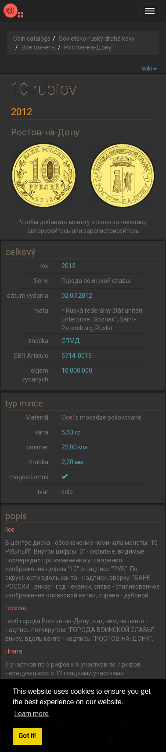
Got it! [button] (27, 736)
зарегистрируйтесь (111, 230)
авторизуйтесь (48, 230)
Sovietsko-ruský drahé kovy (97, 38)
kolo (67, 491)
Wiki (149, 69)
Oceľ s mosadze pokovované (101, 417)
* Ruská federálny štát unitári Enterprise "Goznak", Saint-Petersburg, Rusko (101, 319)
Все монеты (39, 47)
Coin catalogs (32, 38)
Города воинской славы (95, 280)
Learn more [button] (31, 714)
